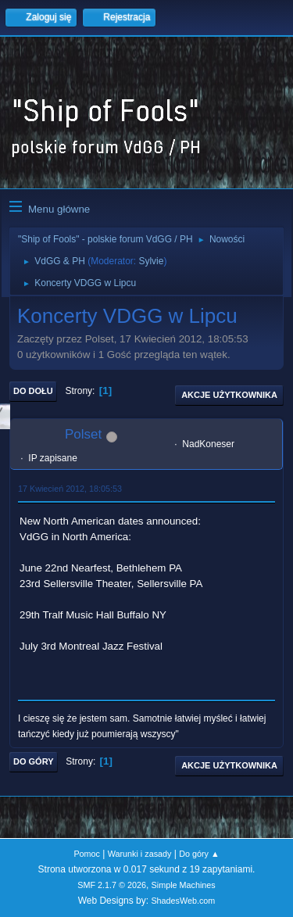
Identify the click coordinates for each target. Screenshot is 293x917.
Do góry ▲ (199, 853)
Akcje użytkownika (229, 394)
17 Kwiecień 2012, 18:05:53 (70, 488)
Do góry (33, 761)
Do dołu (33, 391)
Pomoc (86, 853)
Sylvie (150, 261)
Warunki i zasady (140, 853)
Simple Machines (184, 885)
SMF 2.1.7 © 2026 (111, 885)
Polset (83, 434)
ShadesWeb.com (183, 900)
